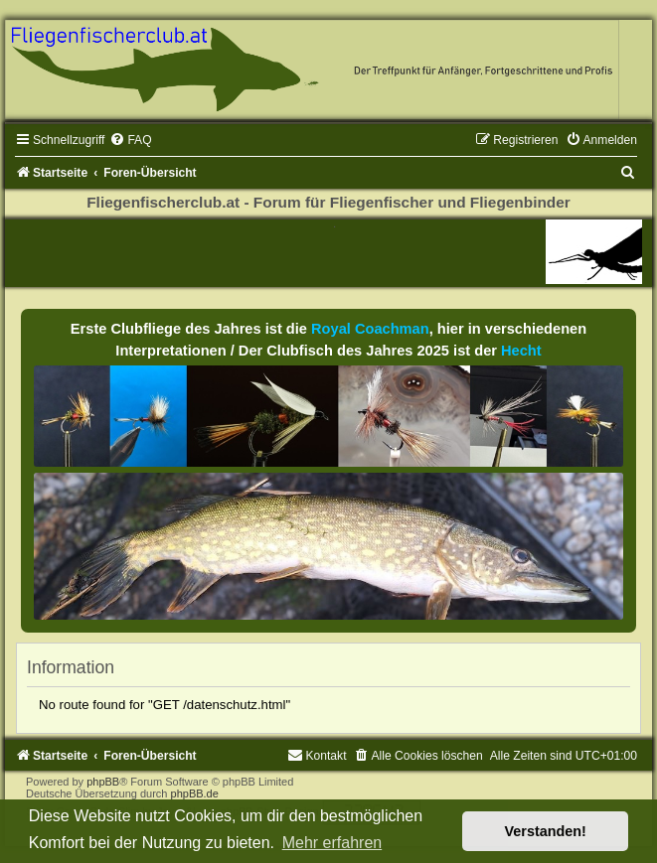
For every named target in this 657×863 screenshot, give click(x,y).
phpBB (102, 782)
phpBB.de (195, 793)
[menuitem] (130, 140)
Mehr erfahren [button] (332, 842)
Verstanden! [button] (545, 831)
